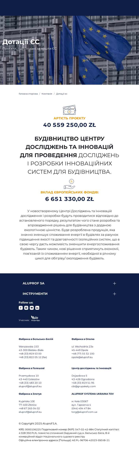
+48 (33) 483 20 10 (30, 382)
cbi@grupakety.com (84, 386)
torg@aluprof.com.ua (84, 411)
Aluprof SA (33, 283)
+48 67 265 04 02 (29, 408)
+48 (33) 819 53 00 (30, 353)
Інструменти (35, 294)
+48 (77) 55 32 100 (83, 353)
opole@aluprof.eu (82, 357)
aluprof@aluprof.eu (30, 386)
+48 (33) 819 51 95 (83, 382)
